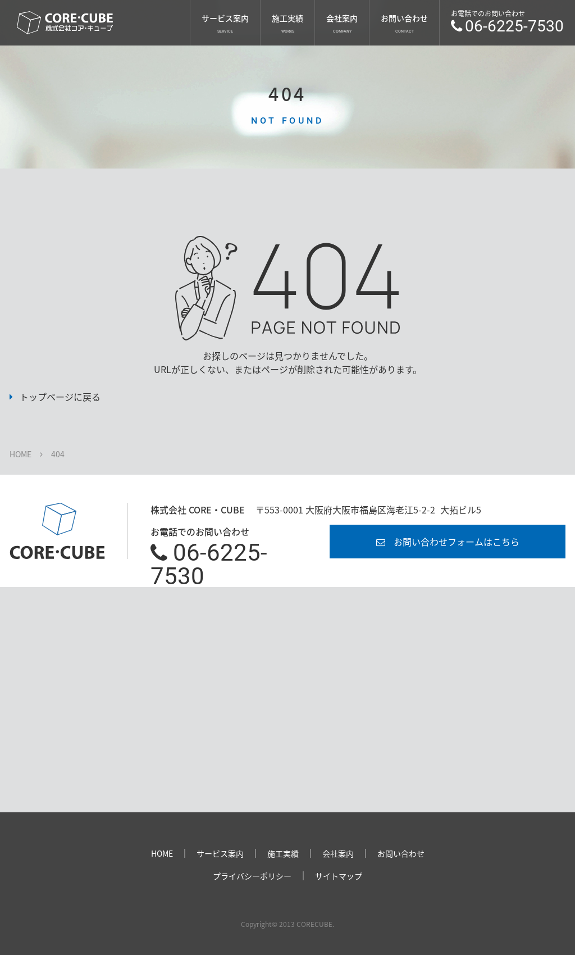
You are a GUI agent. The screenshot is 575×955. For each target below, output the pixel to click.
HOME (20, 454)
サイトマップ (338, 875)
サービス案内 (225, 18)
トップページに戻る (60, 396)
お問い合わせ (404, 18)
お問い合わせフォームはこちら (456, 541)
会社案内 (342, 18)
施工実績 (287, 18)
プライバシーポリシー (252, 875)
